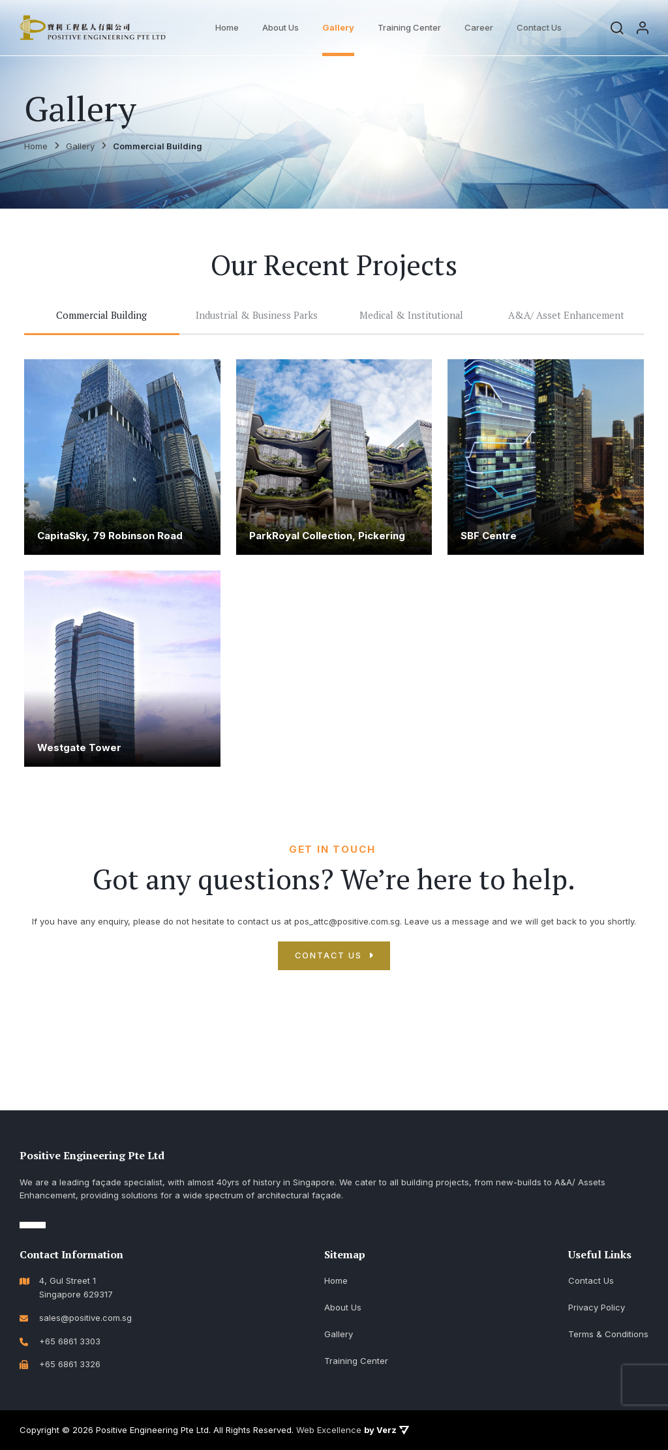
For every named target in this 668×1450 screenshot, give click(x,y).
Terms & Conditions (608, 1334)
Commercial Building (101, 316)
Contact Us (541, 27)
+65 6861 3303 (69, 1341)
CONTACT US (328, 959)
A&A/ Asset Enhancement (566, 316)
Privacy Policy (596, 1307)
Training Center (411, 27)
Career (480, 27)
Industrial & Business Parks (256, 316)
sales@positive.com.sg (85, 1317)
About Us (282, 27)
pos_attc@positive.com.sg (347, 924)
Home (229, 27)
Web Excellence (328, 1430)
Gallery (340, 27)
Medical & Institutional (411, 316)
